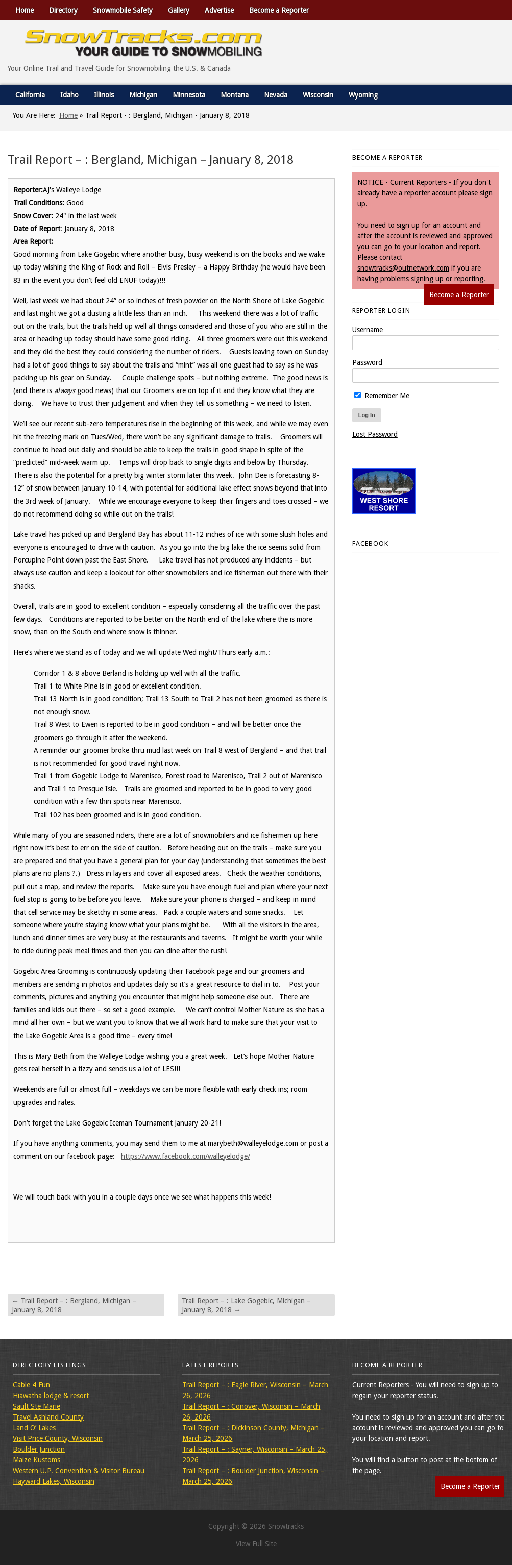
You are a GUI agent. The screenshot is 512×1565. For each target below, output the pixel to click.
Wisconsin (318, 95)
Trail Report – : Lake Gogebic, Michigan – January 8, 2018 (246, 1305)
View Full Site (256, 1543)
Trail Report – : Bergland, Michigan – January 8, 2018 (74, 1305)
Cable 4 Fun (31, 1385)
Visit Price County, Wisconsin (58, 1438)
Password (367, 362)
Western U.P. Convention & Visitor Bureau (78, 1470)
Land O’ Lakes (34, 1428)
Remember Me (381, 396)
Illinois (104, 95)
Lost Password (375, 434)
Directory (63, 10)
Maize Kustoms (36, 1460)
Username (367, 330)
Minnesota (189, 95)
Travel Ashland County (48, 1417)
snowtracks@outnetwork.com (403, 268)
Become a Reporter (279, 10)
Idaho (69, 95)
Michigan (143, 95)
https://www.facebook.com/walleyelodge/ (185, 1156)
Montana (235, 95)
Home (24, 10)
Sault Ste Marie (36, 1406)
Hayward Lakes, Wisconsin (53, 1481)
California (30, 95)
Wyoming (363, 95)
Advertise (219, 10)
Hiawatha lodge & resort (51, 1395)
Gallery (178, 10)
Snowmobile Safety (123, 10)
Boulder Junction (39, 1449)
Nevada (275, 95)
